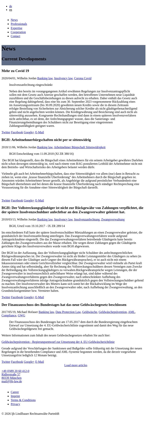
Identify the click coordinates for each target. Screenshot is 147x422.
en (10, 9)
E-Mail (39, 132)
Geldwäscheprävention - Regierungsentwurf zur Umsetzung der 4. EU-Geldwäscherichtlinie (58, 341)
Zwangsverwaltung (113, 219)
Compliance (9, 315)
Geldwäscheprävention (113, 312)
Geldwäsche (89, 312)
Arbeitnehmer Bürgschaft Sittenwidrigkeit (79, 147)
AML (131, 312)
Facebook (17, 132)
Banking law (45, 78)
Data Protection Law (68, 312)
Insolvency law (63, 78)
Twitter (6, 132)
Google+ (29, 132)
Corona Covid (82, 78)
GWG (21, 315)
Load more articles (75, 365)
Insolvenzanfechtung (87, 219)
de (10, 6)
